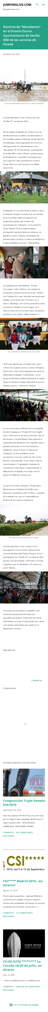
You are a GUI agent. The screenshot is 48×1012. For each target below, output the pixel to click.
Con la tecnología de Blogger (24, 1005)
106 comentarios (24, 832)
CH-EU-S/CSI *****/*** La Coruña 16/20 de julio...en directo (22, 965)
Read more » (9, 836)
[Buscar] (37, 4)
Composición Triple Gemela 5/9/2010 (24, 802)
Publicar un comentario (28, 986)
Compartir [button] (36, 680)
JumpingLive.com (17, 4)
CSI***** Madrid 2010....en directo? (23, 883)
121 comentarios (24, 913)
